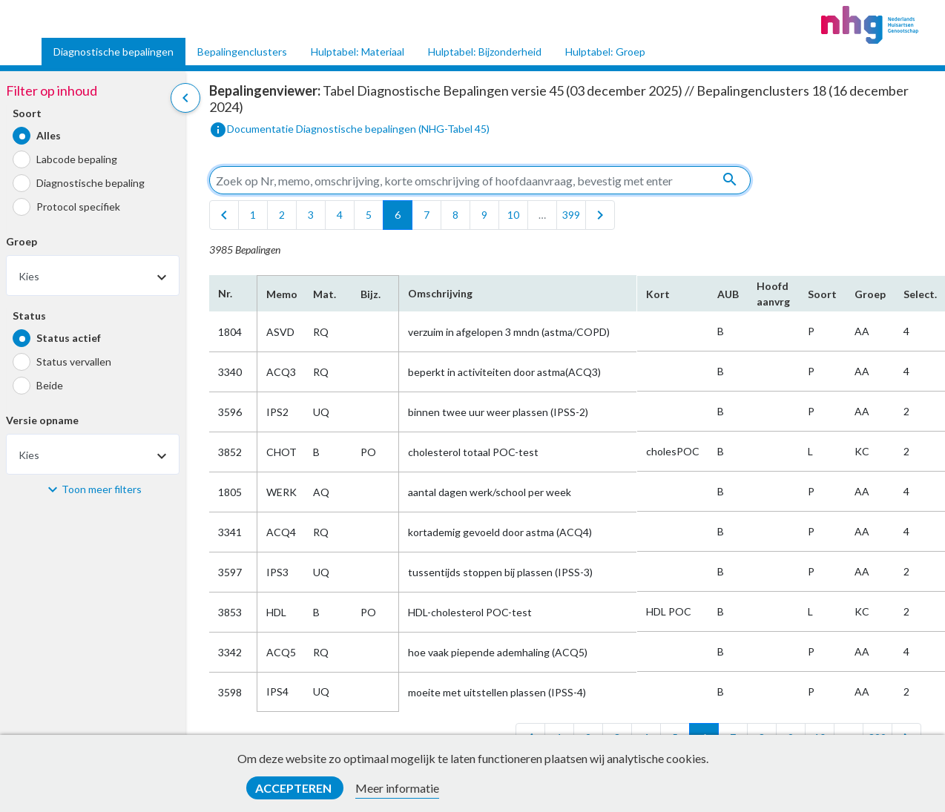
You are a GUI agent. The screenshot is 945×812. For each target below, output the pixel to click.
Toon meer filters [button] (102, 489)
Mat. (324, 294)
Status (29, 315)
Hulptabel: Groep (605, 51)
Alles (48, 135)
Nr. (225, 293)
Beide (49, 385)
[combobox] (93, 275)
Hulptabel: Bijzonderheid (484, 51)
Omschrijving (440, 293)
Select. (920, 294)
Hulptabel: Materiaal (357, 51)
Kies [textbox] (29, 276)
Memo (280, 294)
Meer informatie (397, 788)
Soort (27, 113)
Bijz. (370, 294)
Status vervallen (73, 361)
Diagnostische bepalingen (113, 51)
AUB (728, 294)
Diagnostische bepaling (90, 182)
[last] (600, 215)
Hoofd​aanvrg (773, 294)
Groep (21, 241)
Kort (658, 294)
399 (571, 214)
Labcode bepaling (76, 159)
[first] (224, 215)
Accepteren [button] (294, 788)
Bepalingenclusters (242, 51)
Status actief (68, 337)
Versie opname (42, 420)
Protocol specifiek (78, 206)
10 (513, 214)
